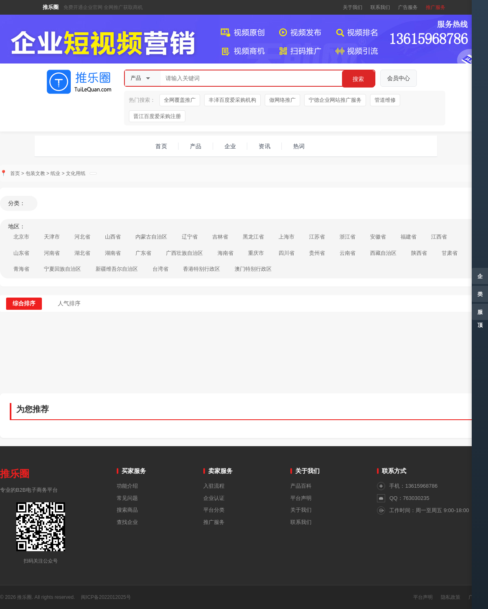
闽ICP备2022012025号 (106, 597)
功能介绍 (127, 486)
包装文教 (35, 173)
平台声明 (301, 498)
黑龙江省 (253, 237)
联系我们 (380, 7)
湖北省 (82, 253)
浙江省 (347, 237)
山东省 (21, 253)
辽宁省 (190, 237)
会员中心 (398, 78)
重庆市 (256, 253)
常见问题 (127, 498)
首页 (15, 173)
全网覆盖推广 (180, 100)
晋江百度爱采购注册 (157, 116)
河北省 (82, 237)
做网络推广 (282, 100)
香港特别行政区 (201, 269)
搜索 (358, 79)
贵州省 (317, 253)
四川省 (286, 253)
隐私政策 (450, 597)
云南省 (347, 253)
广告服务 (408, 7)
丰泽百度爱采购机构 (232, 100)
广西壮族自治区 (184, 253)
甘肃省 (450, 253)
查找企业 (127, 522)
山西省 (113, 237)
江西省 (439, 237)
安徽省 (378, 237)
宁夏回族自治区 (62, 269)
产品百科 (301, 486)
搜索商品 (127, 510)
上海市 (286, 237)
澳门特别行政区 (253, 269)
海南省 (225, 253)
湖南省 (113, 253)
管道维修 (385, 100)
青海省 (21, 269)
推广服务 (435, 7)
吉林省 (220, 237)
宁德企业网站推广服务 (335, 100)
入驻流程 (213, 486)
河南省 (52, 253)
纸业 (55, 173)
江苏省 (317, 237)
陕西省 (419, 253)
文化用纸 (75, 173)
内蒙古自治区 (151, 237)
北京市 (21, 237)
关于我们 (352, 7)
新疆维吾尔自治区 (117, 269)
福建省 (408, 237)
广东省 (143, 253)
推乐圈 (51, 7)
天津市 (52, 237)
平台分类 (213, 510)
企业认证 (213, 498)
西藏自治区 (383, 253)
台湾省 (160, 269)
